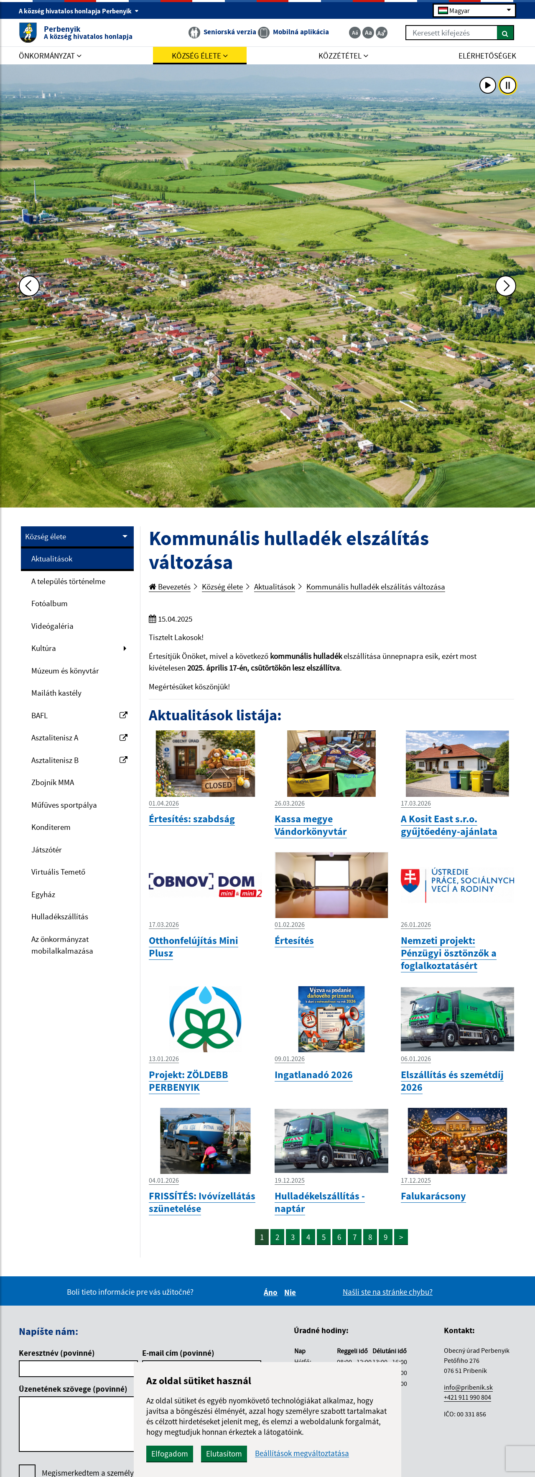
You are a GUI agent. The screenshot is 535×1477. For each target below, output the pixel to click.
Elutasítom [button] (224, 1454)
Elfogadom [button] (169, 1454)
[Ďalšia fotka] (505, 286)
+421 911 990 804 (467, 1397)
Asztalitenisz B (79, 760)
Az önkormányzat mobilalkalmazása (62, 945)
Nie (291, 1292)
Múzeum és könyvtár (65, 671)
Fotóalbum (49, 603)
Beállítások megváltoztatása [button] (302, 1453)
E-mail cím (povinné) (178, 1353)
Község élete (45, 536)
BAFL (79, 715)
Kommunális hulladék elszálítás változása (375, 587)
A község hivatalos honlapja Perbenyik (79, 11)
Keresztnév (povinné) (57, 1353)
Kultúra (43, 648)
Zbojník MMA (52, 782)
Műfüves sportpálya (64, 805)
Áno (272, 1292)
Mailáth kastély (56, 693)
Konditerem (51, 827)
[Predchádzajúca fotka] (29, 286)
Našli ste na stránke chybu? (388, 1292)
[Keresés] (505, 32)
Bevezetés (170, 587)
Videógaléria (52, 626)
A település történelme (68, 581)
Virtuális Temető (58, 872)
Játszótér (46, 849)
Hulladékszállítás (59, 916)
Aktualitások (51, 559)
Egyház (43, 894)
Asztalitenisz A (79, 737)
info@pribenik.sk (468, 1387)
